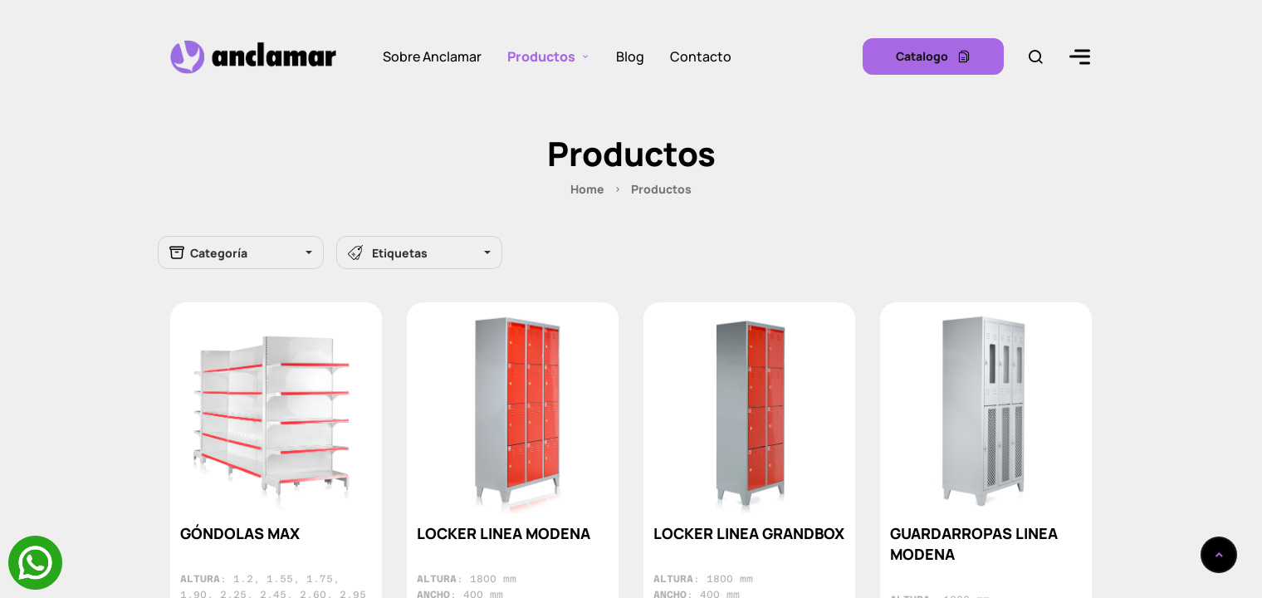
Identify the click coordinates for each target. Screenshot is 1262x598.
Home (587, 189)
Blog (630, 56)
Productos (541, 56)
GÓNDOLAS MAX (240, 533)
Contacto (700, 56)
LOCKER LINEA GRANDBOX (748, 533)
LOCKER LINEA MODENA (503, 533)
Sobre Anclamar (432, 56)
